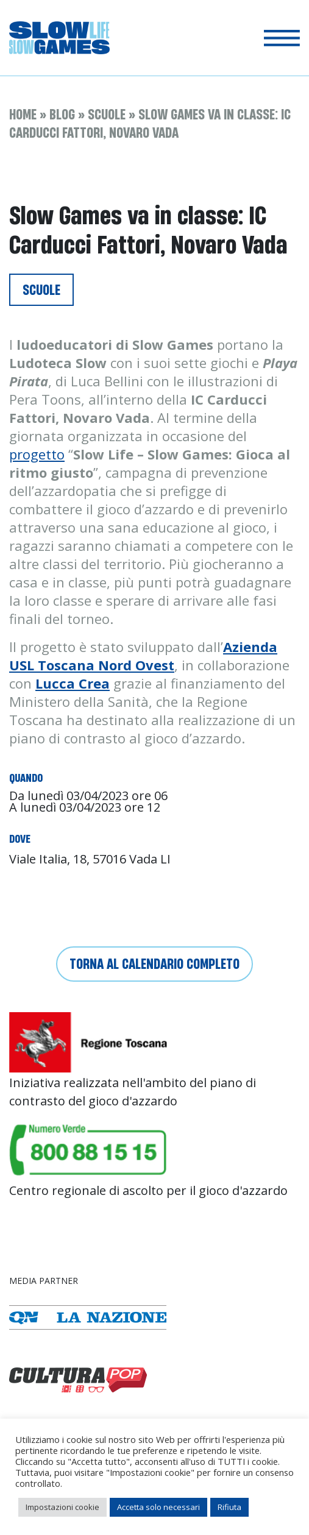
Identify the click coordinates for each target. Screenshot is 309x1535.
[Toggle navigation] (282, 38)
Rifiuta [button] (229, 1506)
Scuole (107, 114)
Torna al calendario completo (154, 964)
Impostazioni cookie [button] (62, 1506)
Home (23, 114)
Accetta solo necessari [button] (158, 1506)
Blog (62, 114)
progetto (37, 454)
